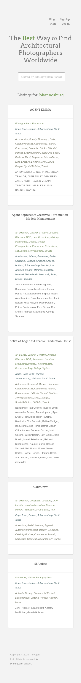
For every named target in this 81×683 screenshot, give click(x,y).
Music (18, 602)
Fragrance (37, 157)
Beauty (33, 139)
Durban (32, 129)
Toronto (28, 279)
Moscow (48, 270)
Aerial (30, 525)
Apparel (48, 525)
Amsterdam (21, 256)
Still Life (37, 402)
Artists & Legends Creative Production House (40, 341)
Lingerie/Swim (38, 161)
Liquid (51, 161)
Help (53, 23)
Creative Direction (48, 232)
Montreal (38, 270)
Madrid (28, 270)
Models (32, 241)
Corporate (20, 539)
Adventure (20, 525)
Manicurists (21, 241)
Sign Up (65, 19)
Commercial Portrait (44, 143)
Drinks (43, 148)
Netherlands (31, 274)
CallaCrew (40, 487)
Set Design (21, 250)
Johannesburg (45, 129)
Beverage (43, 139)
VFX (53, 509)
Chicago (40, 261)
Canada (31, 261)
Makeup (55, 237)
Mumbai (19, 274)
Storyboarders (35, 250)
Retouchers (51, 246)
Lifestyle (25, 161)
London (45, 265)
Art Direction (22, 232)
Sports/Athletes (32, 166)
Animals (39, 525)
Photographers (23, 123)
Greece (50, 261)
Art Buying (20, 354)
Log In (66, 23)
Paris (53, 274)
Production (38, 123)
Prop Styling (34, 368)
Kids (17, 161)
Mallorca (36, 378)
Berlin (52, 256)
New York (44, 274)
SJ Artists (40, 563)
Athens (32, 256)
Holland (19, 265)
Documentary (22, 393)
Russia (19, 279)
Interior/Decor (51, 157)
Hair (35, 237)
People (19, 166)
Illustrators (43, 237)
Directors (20, 237)
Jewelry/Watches (24, 397)
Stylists (48, 250)
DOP (28, 237)
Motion (41, 241)
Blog (52, 19)
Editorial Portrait (39, 393)
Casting (34, 232)
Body (52, 139)
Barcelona (42, 256)
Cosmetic (33, 148)
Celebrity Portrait (24, 143)
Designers (35, 500)
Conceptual (21, 148)
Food (27, 157)
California (20, 261)
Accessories (21, 139)
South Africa (48, 378)
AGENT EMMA (40, 109)
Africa (18, 374)
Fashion (19, 157)
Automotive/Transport (26, 384)
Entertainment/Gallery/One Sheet (41, 152)
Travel (44, 166)
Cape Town (21, 129)
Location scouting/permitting (30, 505)
